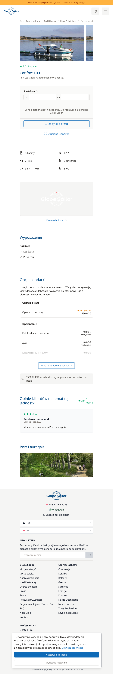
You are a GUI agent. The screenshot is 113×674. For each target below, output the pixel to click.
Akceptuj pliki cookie (56, 654)
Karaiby (62, 573)
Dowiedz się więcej (72, 647)
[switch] (56, 134)
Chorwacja (64, 569)
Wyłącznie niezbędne (56, 662)
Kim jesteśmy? (28, 569)
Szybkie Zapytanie (68, 612)
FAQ (22, 608)
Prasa (23, 591)
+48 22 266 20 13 (56, 504)
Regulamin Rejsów (30, 604)
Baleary (62, 578)
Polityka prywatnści (31, 599)
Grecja (62, 582)
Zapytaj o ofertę (57, 123)
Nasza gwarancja (29, 578)
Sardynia (63, 586)
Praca (23, 595)
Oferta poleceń (28, 586)
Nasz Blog (25, 612)
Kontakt (24, 617)
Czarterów (47, 604)
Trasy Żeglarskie (67, 608)
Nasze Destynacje (68, 599)
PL (57, 530)
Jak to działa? (27, 573)
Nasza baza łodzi (67, 604)
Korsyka (63, 595)
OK (89, 555)
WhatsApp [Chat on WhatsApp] (56, 509)
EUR (57, 523)
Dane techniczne (56, 220)
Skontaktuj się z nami (56, 514)
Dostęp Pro (26, 630)
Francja (62, 591)
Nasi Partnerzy (28, 582)
